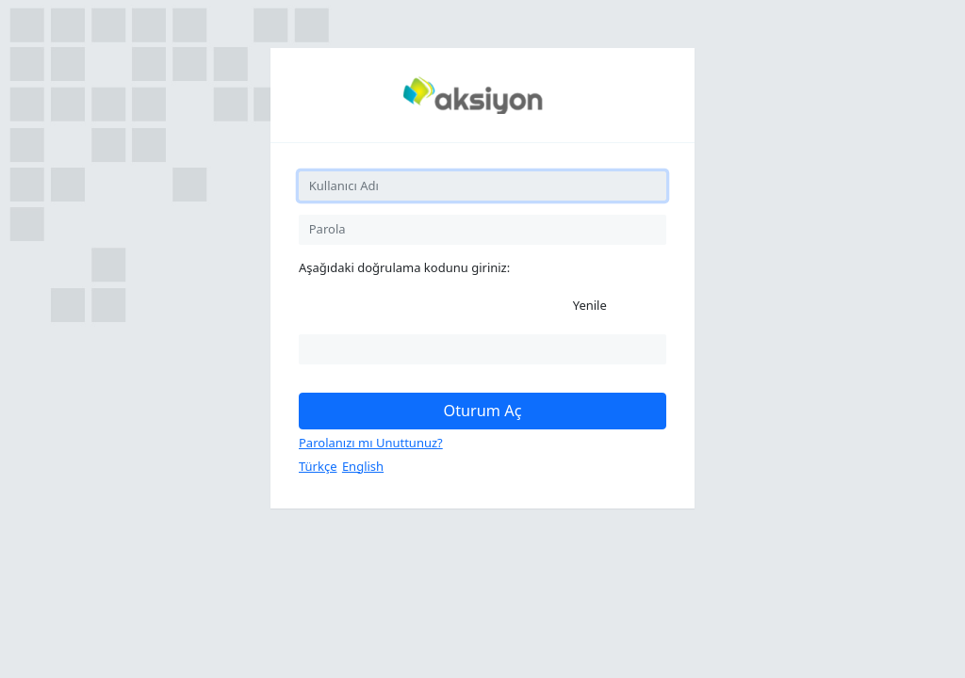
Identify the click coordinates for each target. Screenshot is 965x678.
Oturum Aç (483, 410)
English (363, 466)
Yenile (590, 305)
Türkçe (318, 466)
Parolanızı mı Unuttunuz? (371, 442)
